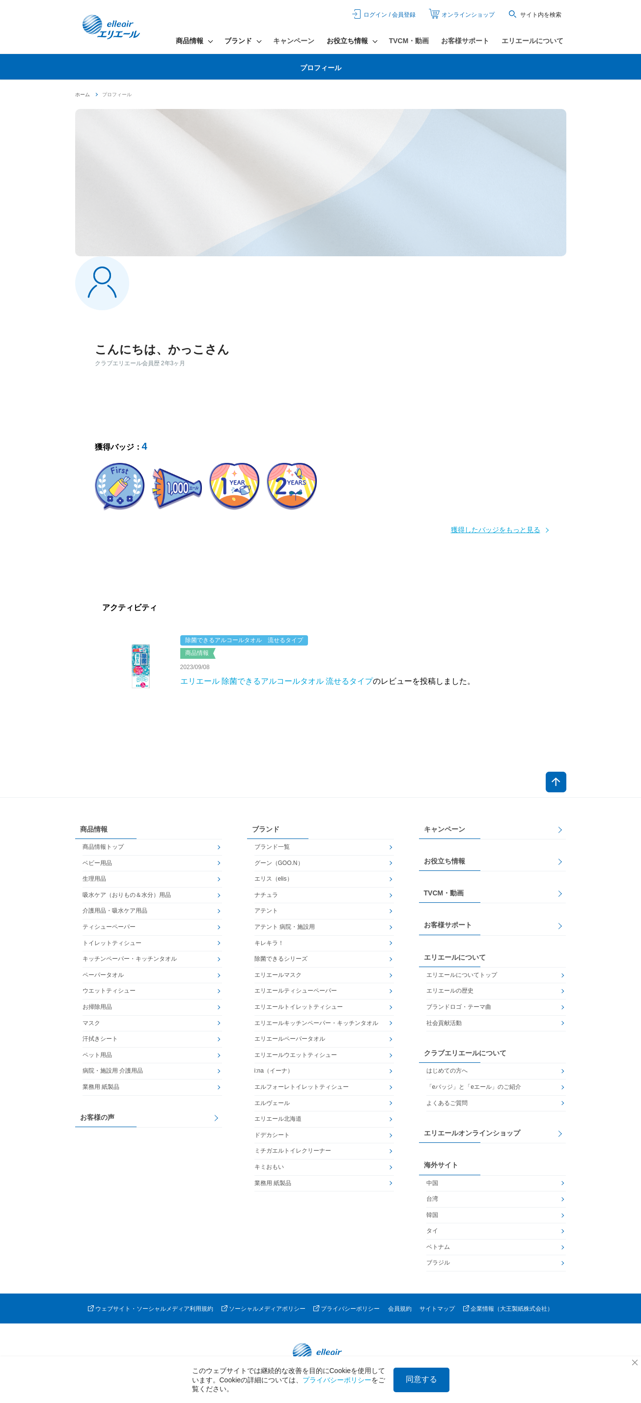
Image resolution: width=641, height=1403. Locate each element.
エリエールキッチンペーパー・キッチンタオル (316, 1023)
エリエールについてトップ (461, 974)
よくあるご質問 (447, 1103)
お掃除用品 (97, 1006)
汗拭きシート (100, 1038)
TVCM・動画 (409, 41)
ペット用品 (97, 1055)
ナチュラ (266, 894)
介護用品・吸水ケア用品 (115, 910)
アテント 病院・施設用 (284, 926)
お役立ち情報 (444, 861)
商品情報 (94, 829)
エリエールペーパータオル (289, 1038)
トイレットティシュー (112, 943)
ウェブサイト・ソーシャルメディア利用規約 (154, 1308)
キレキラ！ (269, 943)
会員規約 (400, 1308)
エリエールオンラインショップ (472, 1133)
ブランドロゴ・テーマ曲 (458, 1006)
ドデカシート (272, 1135)
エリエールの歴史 (450, 990)
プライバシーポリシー (350, 1308)
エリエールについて (532, 41)
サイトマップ (437, 1308)
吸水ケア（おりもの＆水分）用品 (127, 894)
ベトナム (438, 1246)
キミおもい (269, 1166)
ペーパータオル (103, 974)
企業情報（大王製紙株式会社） (512, 1308)
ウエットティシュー (109, 990)
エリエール (112, 27)
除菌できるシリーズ (280, 958)
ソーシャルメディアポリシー (267, 1308)
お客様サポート (465, 41)
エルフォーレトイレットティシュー (301, 1086)
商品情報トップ (103, 846)
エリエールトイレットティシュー (298, 1006)
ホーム (82, 94)
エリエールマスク (278, 974)
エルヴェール (272, 1103)
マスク (91, 1023)
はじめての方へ (447, 1070)
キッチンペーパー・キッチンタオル (130, 958)
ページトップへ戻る (556, 782)
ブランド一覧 (272, 846)
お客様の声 (97, 1117)
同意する (421, 1379)
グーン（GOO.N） (279, 863)
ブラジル (438, 1262)
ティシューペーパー (109, 926)
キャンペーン (293, 41)
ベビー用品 (97, 863)
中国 (432, 1183)
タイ (432, 1230)
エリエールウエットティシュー (295, 1055)
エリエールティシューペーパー (295, 990)
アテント (266, 910)
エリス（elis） (273, 878)
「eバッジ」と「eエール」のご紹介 (473, 1086)
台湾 (432, 1198)
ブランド (265, 829)
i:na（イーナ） (273, 1070)
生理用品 (94, 878)
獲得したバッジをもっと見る (495, 530)
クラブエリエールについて (465, 1053)
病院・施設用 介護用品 (113, 1070)
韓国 (432, 1215)
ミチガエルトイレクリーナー (292, 1150)
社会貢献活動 (444, 1023)
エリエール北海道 (278, 1118)
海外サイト (441, 1165)
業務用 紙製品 (101, 1086)
